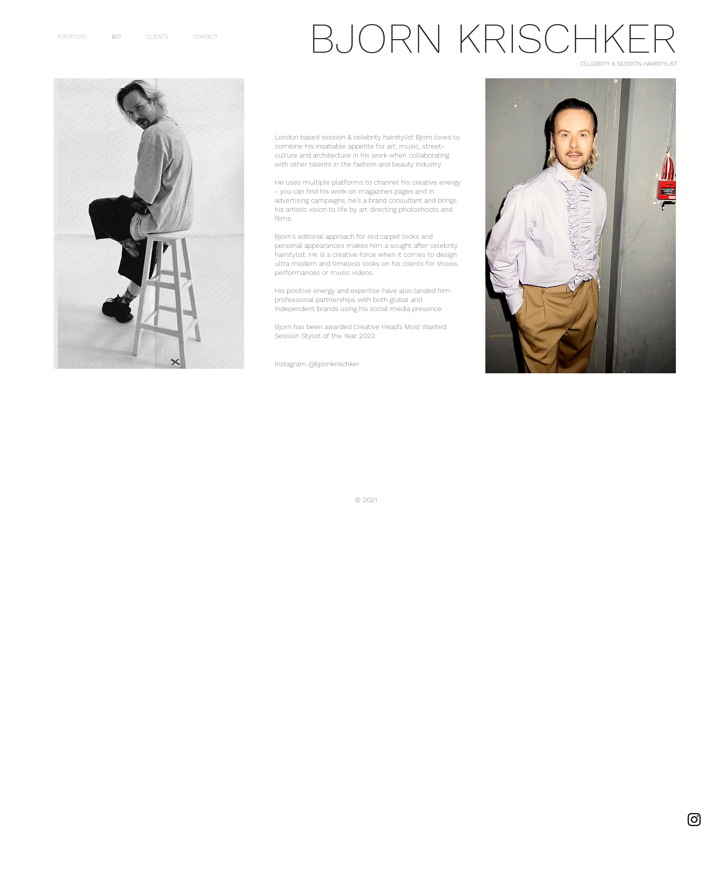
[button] (149, 223)
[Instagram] (694, 819)
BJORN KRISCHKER (493, 38)
